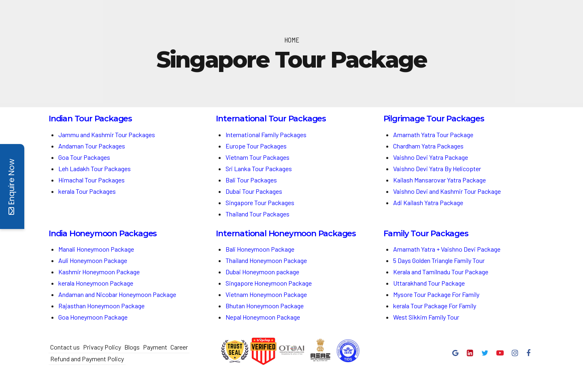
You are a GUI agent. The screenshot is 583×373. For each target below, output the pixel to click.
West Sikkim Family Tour (426, 317)
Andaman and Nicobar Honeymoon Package (117, 294)
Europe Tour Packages (256, 146)
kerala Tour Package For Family (434, 305)
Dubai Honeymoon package (262, 272)
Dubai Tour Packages (254, 191)
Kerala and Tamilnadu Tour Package (440, 272)
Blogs (132, 347)
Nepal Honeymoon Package (263, 317)
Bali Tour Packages (251, 180)
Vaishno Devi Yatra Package (430, 157)
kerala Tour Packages (87, 191)
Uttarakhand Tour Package (429, 283)
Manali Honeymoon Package (96, 249)
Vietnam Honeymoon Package (266, 294)
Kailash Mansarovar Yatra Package (439, 180)
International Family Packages (266, 134)
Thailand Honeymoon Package (266, 260)
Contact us (65, 347)
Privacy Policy (102, 347)
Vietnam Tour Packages (257, 157)
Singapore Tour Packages (260, 202)
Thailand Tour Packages (257, 214)
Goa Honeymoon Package (93, 317)
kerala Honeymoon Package (95, 283)
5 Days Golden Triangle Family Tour (439, 260)
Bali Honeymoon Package (260, 249)
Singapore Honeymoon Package (269, 283)
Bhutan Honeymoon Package (265, 305)
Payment (155, 347)
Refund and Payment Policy (87, 358)
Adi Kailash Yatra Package (428, 202)
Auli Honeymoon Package (92, 260)
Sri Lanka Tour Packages (259, 168)
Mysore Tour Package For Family (436, 294)
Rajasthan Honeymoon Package (102, 305)
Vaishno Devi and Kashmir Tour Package (447, 191)
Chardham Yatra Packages (428, 146)
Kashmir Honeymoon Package (99, 272)
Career (179, 347)
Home (291, 40)
